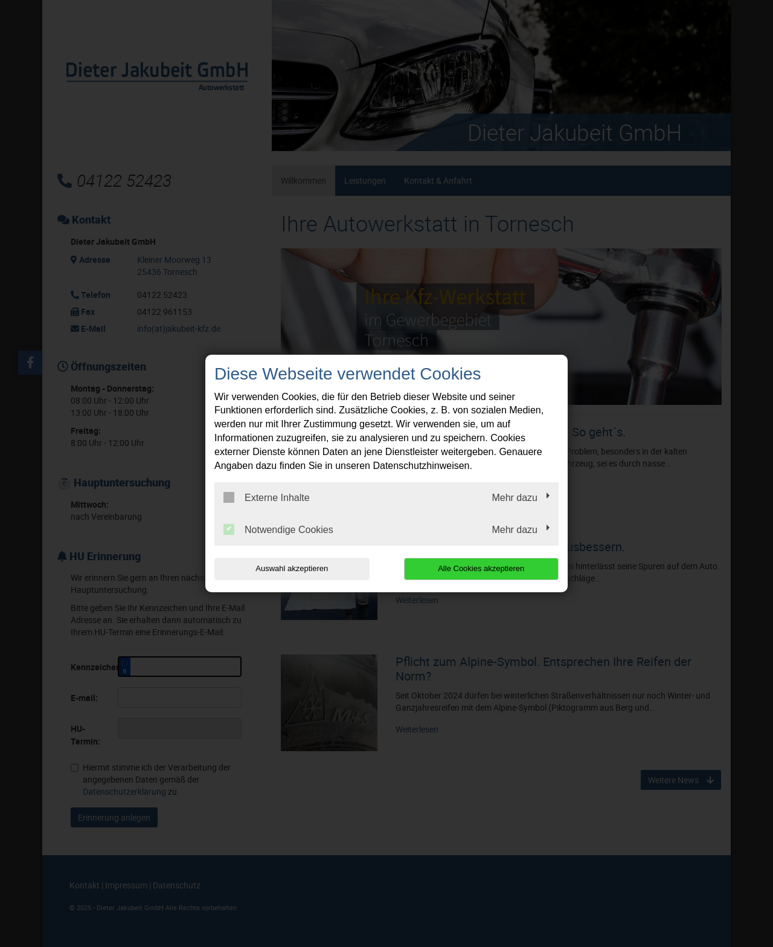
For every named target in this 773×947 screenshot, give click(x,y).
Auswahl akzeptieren (291, 568)
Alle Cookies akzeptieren (481, 568)
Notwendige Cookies (278, 529)
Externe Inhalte (266, 497)
